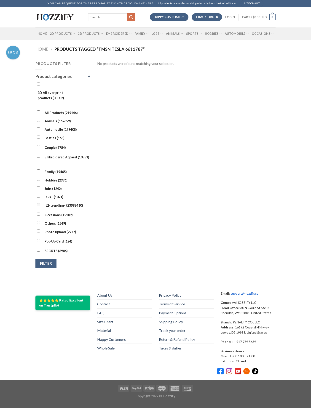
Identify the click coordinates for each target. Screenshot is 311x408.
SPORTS (194, 34)
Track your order (172, 330)
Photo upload (60, 232)
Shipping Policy (171, 322)
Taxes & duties (170, 348)
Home (42, 33)
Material (104, 330)
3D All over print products (51, 95)
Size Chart (105, 322)
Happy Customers (111, 339)
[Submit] (131, 17)
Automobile (237, 34)
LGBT (157, 34)
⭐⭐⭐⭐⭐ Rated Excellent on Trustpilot (61, 302)
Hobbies (213, 34)
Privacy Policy (170, 295)
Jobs (53, 189)
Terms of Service (172, 304)
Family (141, 34)
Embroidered (118, 34)
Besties (54, 138)
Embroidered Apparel (67, 157)
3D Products (90, 34)
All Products (61, 113)
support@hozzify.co (244, 293)
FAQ (101, 313)
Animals (174, 34)
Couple (55, 147)
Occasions (262, 34)
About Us (104, 295)
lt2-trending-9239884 (64, 205)
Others (55, 223)
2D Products (62, 34)
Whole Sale (106, 348)
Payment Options (172, 313)
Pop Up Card (58, 241)
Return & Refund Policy (177, 339)
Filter (46, 263)
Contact (103, 304)
